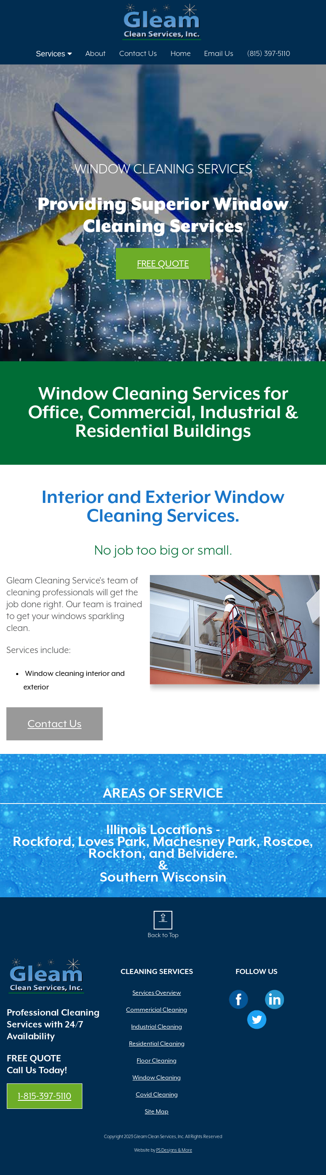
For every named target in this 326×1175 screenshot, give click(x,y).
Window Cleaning (156, 1077)
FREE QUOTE (163, 264)
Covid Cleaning (157, 1094)
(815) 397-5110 (268, 54)
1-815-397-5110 (44, 1096)
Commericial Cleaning (156, 1009)
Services (53, 54)
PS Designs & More (174, 1150)
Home (181, 54)
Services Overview (156, 992)
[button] (163, 920)
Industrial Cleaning (156, 1026)
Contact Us (138, 54)
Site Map (157, 1111)
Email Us (218, 54)
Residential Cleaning (157, 1043)
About (95, 54)
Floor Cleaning (157, 1060)
